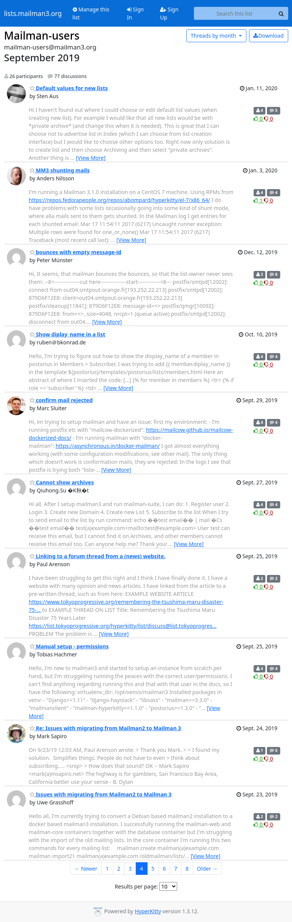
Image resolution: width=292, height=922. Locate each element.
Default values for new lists (69, 88)
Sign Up (169, 13)
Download (268, 35)
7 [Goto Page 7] (175, 868)
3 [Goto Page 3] (130, 868)
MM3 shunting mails (60, 170)
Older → (207, 868)
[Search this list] (234, 13)
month (213, 35)
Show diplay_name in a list (67, 334)
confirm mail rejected (61, 400)
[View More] (91, 157)
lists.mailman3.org (33, 13)
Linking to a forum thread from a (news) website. (97, 556)
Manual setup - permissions (69, 646)
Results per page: (136, 886)
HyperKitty (148, 911)
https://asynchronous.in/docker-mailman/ (108, 445)
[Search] (281, 13)
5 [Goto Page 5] (152, 868)
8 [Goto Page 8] (187, 868)
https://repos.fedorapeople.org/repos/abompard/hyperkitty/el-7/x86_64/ (119, 200)
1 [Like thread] (259, 200)
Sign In (135, 13)
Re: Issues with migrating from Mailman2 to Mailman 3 (105, 728)
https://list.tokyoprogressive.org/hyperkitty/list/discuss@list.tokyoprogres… (123, 625)
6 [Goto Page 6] (164, 868)
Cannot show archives (62, 482)
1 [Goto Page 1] (107, 868)
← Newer (85, 868)
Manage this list (91, 13)
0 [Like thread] (259, 118)
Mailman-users (42, 35)
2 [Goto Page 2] (118, 868)
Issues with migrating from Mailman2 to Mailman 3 (101, 794)
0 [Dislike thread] (268, 118)
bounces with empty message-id (75, 252)
